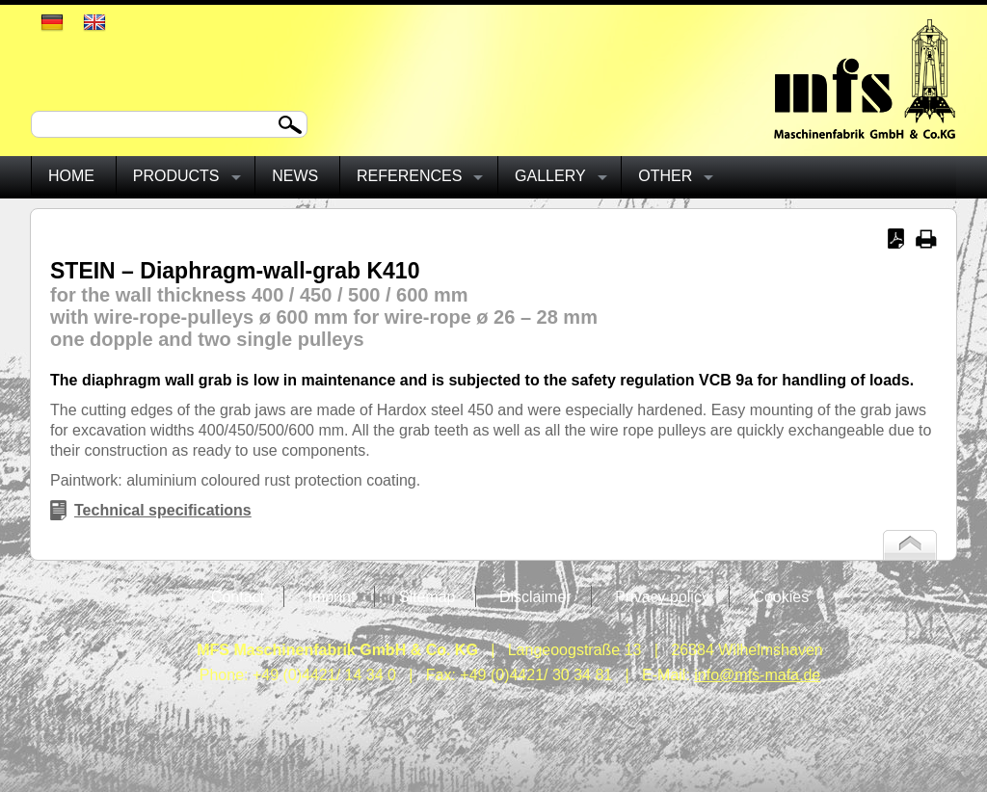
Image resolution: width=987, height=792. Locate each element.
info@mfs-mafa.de (757, 675)
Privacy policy (662, 597)
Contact (237, 597)
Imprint (331, 597)
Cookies (781, 597)
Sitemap (427, 597)
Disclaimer (535, 597)
